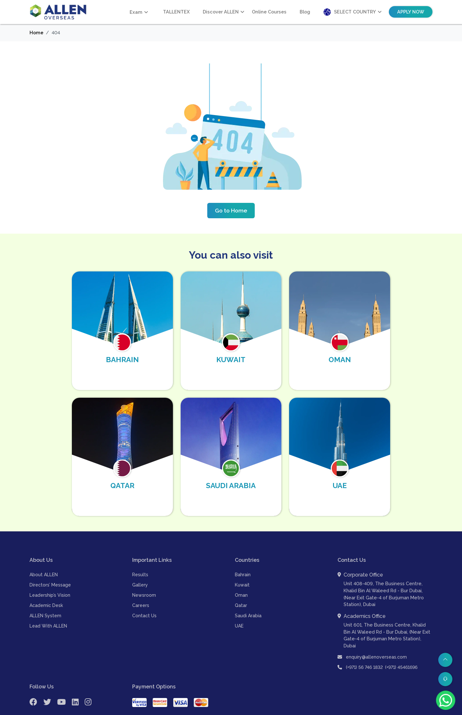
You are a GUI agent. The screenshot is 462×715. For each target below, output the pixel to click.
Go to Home (231, 210)
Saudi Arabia (248, 601)
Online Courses (269, 11)
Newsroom (144, 581)
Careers (140, 591)
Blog (305, 11)
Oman (241, 581)
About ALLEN (44, 560)
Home (36, 32)
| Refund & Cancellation (405, 709)
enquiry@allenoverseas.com (372, 642)
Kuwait (242, 571)
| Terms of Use (320, 709)
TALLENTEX (176, 11)
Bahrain (243, 560)
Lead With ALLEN (48, 612)
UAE (239, 612)
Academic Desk (46, 591)
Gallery (140, 571)
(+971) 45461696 (401, 653)
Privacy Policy (286, 709)
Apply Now (410, 11)
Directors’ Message (50, 571)
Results (140, 560)
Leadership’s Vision (50, 581)
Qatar (241, 591)
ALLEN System (45, 601)
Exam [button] (136, 12)
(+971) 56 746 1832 (364, 653)
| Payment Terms (358, 709)
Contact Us (144, 601)
